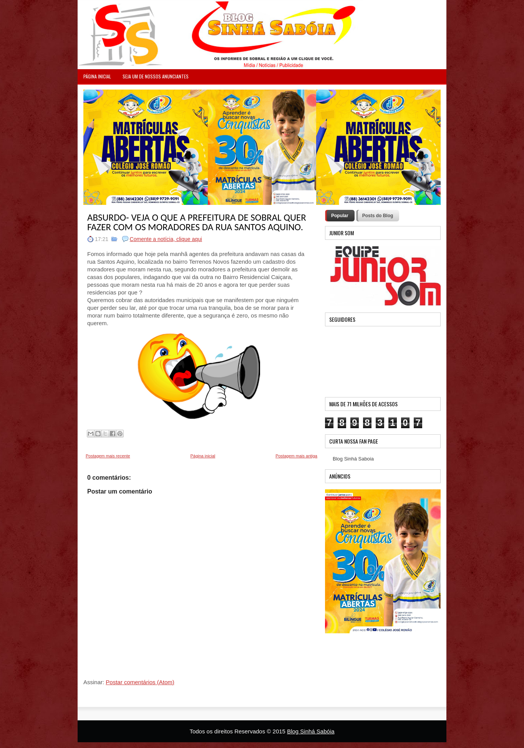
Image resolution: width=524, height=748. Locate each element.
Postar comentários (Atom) (140, 682)
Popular (339, 215)
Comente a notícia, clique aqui (166, 239)
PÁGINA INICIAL (97, 76)
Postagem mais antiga (296, 456)
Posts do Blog (377, 215)
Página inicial (202, 456)
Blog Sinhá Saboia (353, 459)
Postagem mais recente (108, 456)
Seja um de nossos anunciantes (156, 76)
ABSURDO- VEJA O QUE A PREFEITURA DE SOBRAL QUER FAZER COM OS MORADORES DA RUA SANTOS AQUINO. (196, 222)
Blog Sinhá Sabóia (310, 731)
